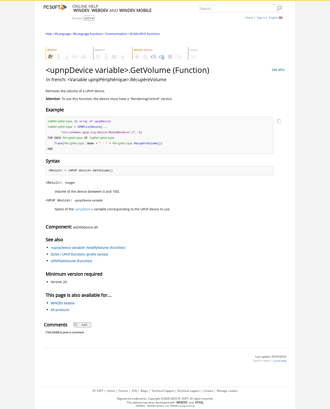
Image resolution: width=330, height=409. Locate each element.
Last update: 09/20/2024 (270, 358)
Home (249, 17)
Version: (77, 18)
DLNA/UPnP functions (145, 34)
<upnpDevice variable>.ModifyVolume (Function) (88, 249)
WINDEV (174, 405)
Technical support (188, 391)
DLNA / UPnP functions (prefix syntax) (79, 255)
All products (60, 311)
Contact (208, 391)
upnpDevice (84, 210)
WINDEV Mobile (62, 304)
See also (278, 69)
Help (49, 34)
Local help (279, 362)
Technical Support (162, 391)
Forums (123, 391)
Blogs (144, 391)
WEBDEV (140, 405)
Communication (116, 34)
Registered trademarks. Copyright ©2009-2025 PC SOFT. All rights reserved (165, 399)
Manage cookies (227, 391)
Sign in (261, 17)
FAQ (134, 391)
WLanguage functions (88, 34)
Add (80, 326)
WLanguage (63, 34)
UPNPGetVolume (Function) (71, 262)
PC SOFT (98, 391)
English (273, 17)
